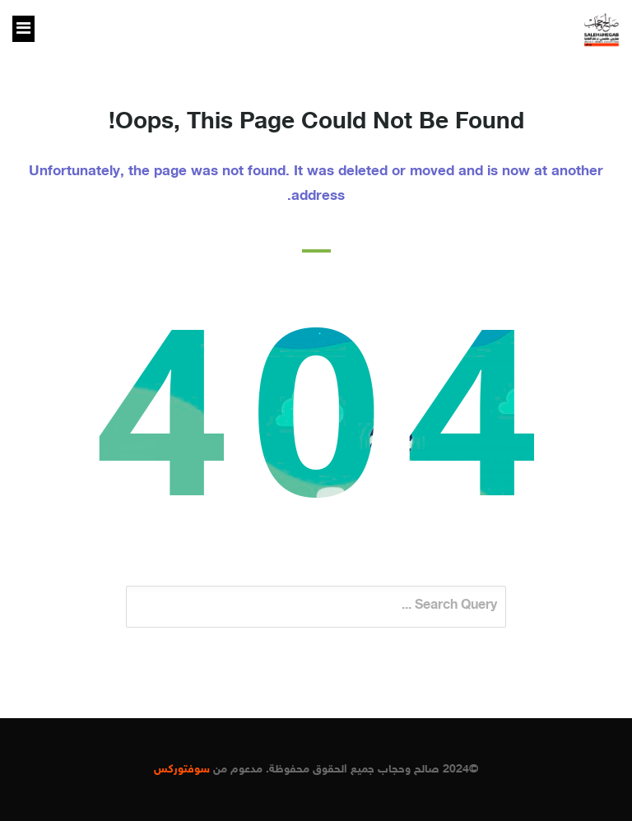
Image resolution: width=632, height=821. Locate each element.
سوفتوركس (182, 770)
